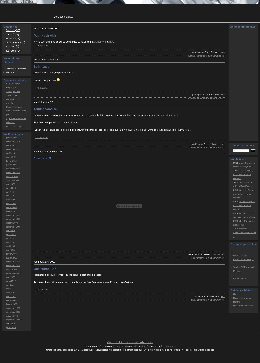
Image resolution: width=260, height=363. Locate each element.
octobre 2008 (12, 223)
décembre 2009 (13, 169)
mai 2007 (10, 289)
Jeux (223, 296)
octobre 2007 (12, 269)
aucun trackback (216, 56)
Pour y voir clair (13, 84)
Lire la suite (41, 45)
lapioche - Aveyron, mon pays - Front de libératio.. (244, 194)
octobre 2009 (12, 176)
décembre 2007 (13, 262)
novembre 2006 (13, 312)
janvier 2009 (11, 211)
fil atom (236, 302)
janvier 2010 (11, 165)
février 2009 (11, 207)
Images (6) (12, 46)
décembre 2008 (13, 215)
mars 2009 (11, 203)
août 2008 (10, 230)
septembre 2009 (13, 180)
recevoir (13, 69)
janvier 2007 (11, 304)
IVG (112, 41)
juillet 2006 (11, 327)
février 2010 (11, 161)
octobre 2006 (12, 316)
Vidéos (221, 52)
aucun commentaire (197, 56)
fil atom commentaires (243, 306)
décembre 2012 (13, 142)
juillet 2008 (11, 234)
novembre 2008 (13, 219)
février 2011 (11, 145)
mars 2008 (11, 250)
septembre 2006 (13, 320)
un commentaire (199, 147)
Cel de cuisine (239, 279)
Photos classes (240, 256)
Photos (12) (13, 38)
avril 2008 (10, 246)
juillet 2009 (11, 188)
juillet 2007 (11, 281)
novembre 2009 (13, 172)
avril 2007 (10, 293)
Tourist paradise (13, 91)
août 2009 (10, 184)
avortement (99, 41)
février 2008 (11, 254)
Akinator (9, 103)
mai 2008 (10, 242)
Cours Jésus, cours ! (15, 107)
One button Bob (13, 99)
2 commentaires (199, 258)
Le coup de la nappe (15, 126)
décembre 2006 (13, 308)
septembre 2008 (13, 227)
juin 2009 (10, 192)
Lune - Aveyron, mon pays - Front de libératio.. (243, 175)
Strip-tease (11, 88)
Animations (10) (15, 42)
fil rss (235, 294)
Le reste (221, 144)
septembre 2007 (13, 273)
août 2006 (10, 324)
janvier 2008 (11, 258)
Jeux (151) (12, 34)
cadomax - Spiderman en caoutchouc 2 (244, 233)
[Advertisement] (140, 12)
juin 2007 (10, 285)
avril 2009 (10, 200)
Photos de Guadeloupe (243, 259)
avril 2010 (10, 153)
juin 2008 (10, 238)
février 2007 (11, 300)
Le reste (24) (13, 50)
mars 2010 (11, 157)
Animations (219, 254)
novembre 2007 (13, 265)
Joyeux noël (11, 95)
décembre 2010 (13, 149)
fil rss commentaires (242, 298)
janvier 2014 (11, 138)
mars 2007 (11, 296)
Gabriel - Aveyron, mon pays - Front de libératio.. (244, 205)
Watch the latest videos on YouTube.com (130, 342)
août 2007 (10, 277)
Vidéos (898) (13, 30)
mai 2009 (10, 196)
